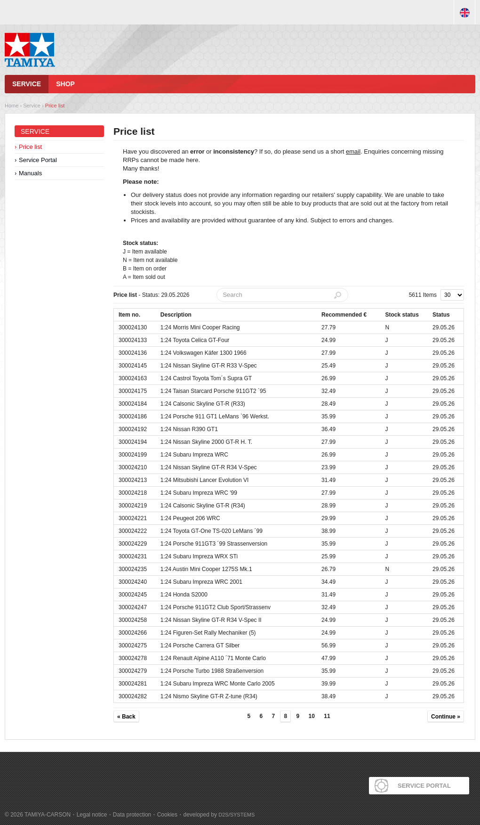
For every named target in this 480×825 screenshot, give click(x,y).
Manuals (30, 173)
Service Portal (38, 159)
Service (26, 84)
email (353, 151)
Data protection (132, 814)
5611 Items (423, 295)
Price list (55, 105)
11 (327, 716)
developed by (219, 814)
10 (312, 716)
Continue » (445, 716)
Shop (65, 84)
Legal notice (92, 814)
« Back (126, 716)
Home (11, 105)
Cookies (167, 814)
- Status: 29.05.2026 (151, 295)
